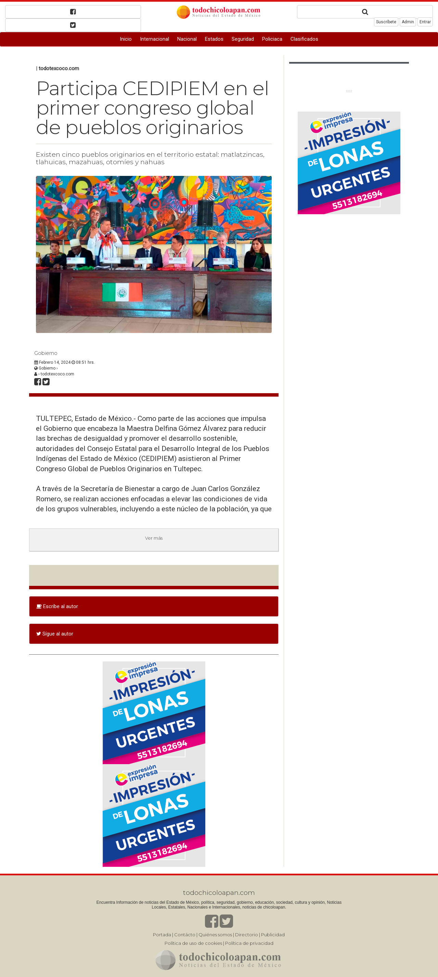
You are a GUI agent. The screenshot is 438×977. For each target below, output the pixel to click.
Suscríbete (386, 22)
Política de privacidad (249, 943)
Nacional (187, 39)
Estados (214, 39)
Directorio (246, 934)
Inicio (126, 39)
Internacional (154, 39)
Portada (162, 934)
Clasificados (304, 39)
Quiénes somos (215, 934)
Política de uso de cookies (193, 943)
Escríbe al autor (57, 606)
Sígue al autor (54, 634)
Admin (408, 22)
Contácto (184, 934)
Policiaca (272, 39)
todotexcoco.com (59, 68)
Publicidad (273, 934)
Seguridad (243, 39)
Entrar (425, 22)
